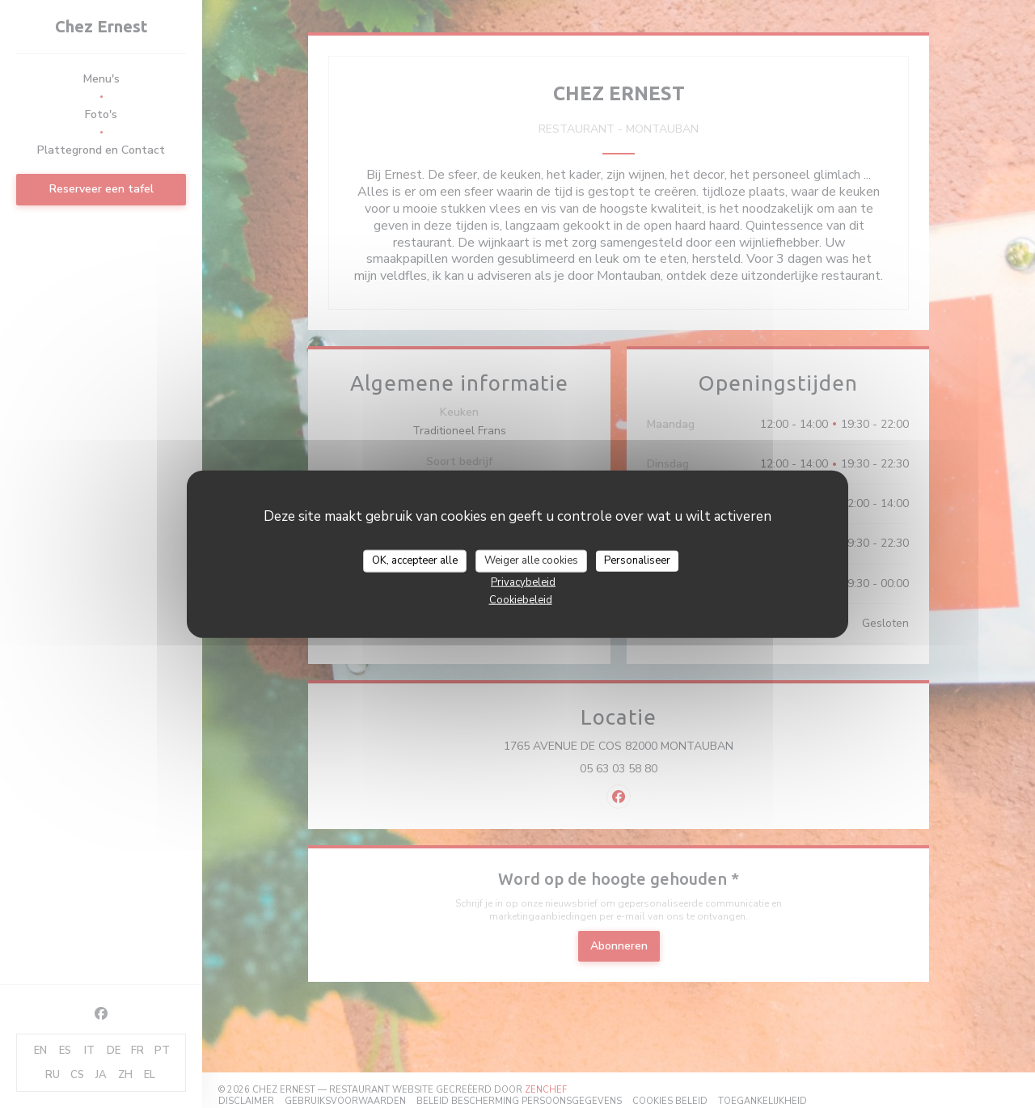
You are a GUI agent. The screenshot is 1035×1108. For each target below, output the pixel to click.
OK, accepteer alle (415, 560)
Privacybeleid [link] (523, 581)
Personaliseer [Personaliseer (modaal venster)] (637, 560)
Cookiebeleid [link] (520, 599)
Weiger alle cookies (531, 560)
